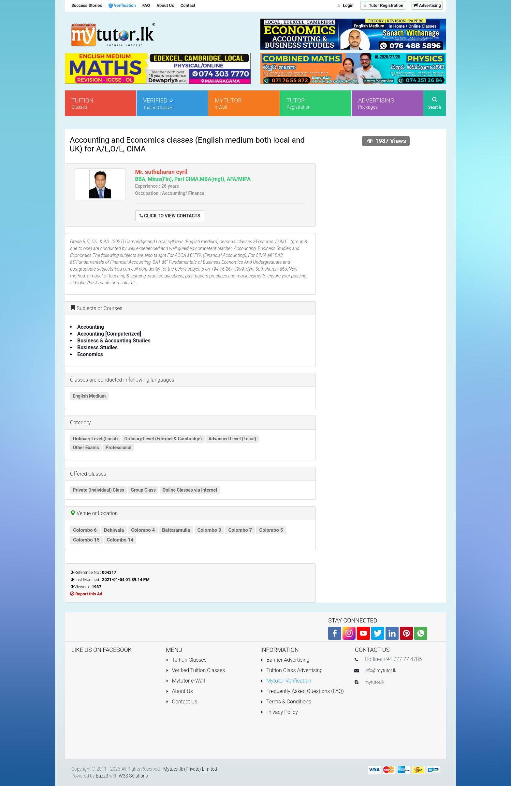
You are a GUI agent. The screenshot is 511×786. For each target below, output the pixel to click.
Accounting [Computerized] (109, 334)
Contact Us (181, 702)
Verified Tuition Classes (195, 670)
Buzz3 (102, 775)
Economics (90, 354)
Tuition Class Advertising (291, 670)
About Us (179, 691)
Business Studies (97, 347)
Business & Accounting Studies (114, 341)
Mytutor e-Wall (185, 681)
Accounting (90, 327)
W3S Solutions (133, 775)
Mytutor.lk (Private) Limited (190, 769)
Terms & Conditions (285, 702)
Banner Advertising (285, 660)
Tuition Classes (186, 660)
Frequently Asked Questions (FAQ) (302, 691)
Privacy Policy (279, 712)
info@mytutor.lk (380, 670)
